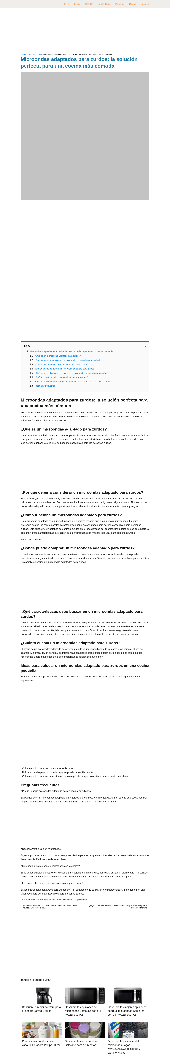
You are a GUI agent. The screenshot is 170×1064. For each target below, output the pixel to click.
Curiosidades (104, 4)
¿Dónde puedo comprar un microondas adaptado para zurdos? (65, 369)
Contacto (145, 4)
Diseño (132, 4)
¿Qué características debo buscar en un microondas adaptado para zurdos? (71, 373)
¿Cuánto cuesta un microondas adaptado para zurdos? (61, 377)
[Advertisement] (85, 31)
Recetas (89, 4)
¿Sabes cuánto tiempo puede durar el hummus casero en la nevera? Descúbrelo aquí (50, 906)
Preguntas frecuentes (45, 386)
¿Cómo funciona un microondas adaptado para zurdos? (61, 364)
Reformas (119, 4)
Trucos (77, 4)
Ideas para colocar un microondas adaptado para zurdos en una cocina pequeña (73, 381)
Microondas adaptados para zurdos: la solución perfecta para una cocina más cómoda (71, 351)
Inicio (66, 4)
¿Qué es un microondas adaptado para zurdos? (58, 356)
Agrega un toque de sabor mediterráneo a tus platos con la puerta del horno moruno (117, 906)
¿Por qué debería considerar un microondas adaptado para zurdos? (67, 360)
